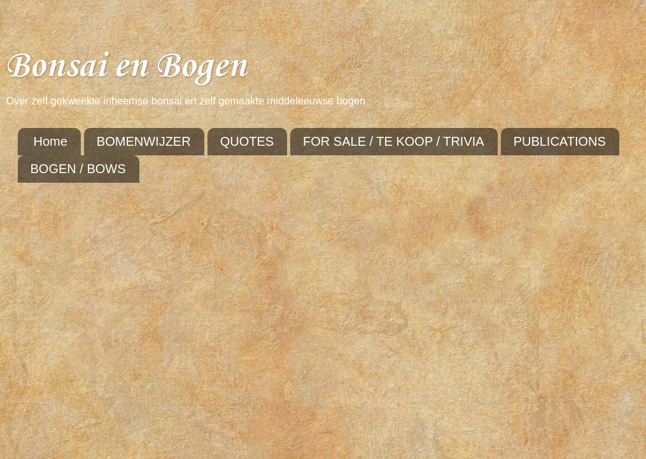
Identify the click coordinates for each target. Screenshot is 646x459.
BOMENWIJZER (144, 141)
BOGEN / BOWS (78, 169)
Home (50, 141)
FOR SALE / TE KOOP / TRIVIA (393, 141)
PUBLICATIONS (560, 141)
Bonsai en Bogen (125, 66)
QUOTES (247, 141)
